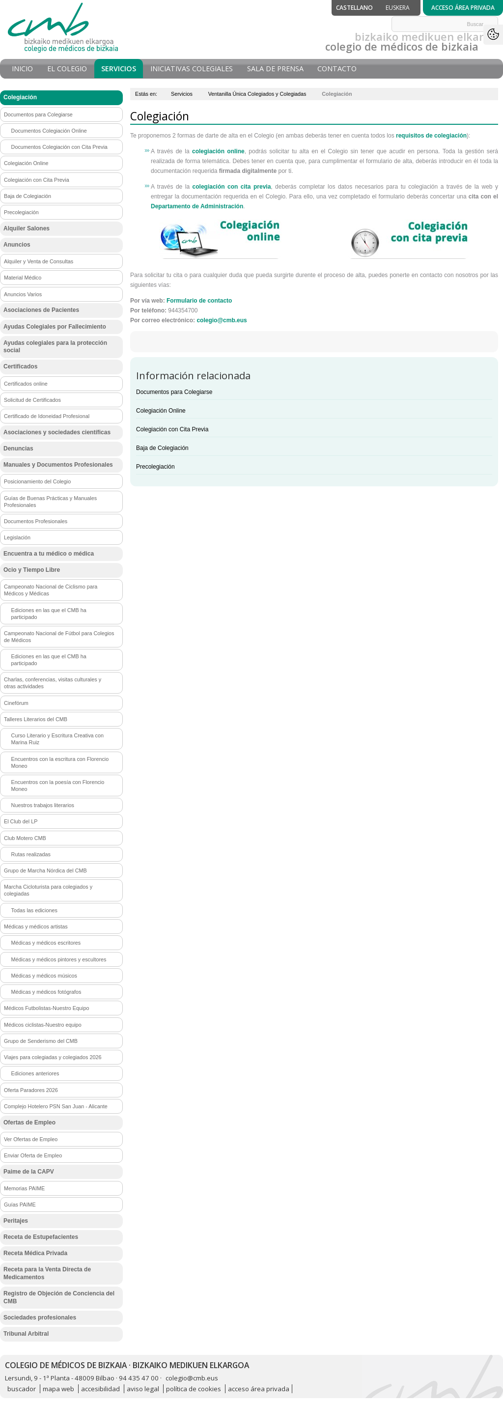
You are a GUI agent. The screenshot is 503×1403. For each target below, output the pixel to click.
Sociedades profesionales (39, 1317)
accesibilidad (100, 1388)
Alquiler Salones (26, 228)
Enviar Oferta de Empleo (33, 1155)
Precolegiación (155, 466)
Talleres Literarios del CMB (35, 719)
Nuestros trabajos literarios (42, 805)
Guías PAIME (20, 1204)
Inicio (22, 68)
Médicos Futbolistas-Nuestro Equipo (46, 1008)
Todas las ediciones (34, 910)
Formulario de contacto (199, 300)
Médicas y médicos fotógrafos (46, 992)
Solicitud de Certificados (32, 400)
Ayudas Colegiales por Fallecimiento (54, 326)
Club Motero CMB (25, 838)
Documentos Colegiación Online (49, 131)
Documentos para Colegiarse (174, 392)
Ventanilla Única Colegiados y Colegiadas (257, 94)
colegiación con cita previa (232, 186)
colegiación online (218, 151)
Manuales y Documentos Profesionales (58, 464)
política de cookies (193, 1388)
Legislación (17, 537)
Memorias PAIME (24, 1188)
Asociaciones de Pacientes (41, 310)
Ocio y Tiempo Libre (31, 569)
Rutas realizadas (31, 854)
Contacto (337, 68)
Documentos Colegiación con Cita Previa (59, 147)
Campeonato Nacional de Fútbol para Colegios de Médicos (59, 636)
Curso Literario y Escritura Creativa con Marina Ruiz (57, 738)
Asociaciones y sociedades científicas (57, 432)
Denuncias (18, 448)
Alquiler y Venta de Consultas (38, 261)
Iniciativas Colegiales (191, 68)
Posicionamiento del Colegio (37, 481)
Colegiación (20, 97)
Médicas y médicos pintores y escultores (59, 959)
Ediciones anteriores (35, 1073)
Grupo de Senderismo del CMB (41, 1041)
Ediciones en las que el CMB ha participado (48, 613)
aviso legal (143, 1388)
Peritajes (15, 1220)
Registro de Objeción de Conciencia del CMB (58, 1297)
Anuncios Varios (23, 294)
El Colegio (67, 68)
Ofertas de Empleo (29, 1122)
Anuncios (16, 244)
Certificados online (26, 384)
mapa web (58, 1388)
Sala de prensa (275, 68)
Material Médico (22, 278)
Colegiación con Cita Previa (172, 429)
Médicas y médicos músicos (44, 976)
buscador (21, 1388)
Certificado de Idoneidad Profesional (46, 416)
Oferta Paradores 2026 (31, 1090)
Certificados (20, 366)
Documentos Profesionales (35, 521)
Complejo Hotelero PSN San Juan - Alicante (56, 1106)
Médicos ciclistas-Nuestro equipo (43, 1025)
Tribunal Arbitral (26, 1333)
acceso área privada (258, 1388)
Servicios (118, 68)
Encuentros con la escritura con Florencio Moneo (60, 762)
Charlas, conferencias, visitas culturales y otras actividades (52, 682)
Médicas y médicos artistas (36, 926)
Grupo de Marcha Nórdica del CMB (45, 870)
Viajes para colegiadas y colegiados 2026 (52, 1057)
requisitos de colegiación (431, 135)
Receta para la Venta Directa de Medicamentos (47, 1273)
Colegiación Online (161, 410)
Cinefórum (16, 703)
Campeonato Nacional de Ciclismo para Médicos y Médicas (50, 590)
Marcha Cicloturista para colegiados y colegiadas (48, 890)
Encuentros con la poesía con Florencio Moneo (58, 785)
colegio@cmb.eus (221, 320)
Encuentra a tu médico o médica (48, 553)
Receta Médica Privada (35, 1253)
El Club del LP (20, 821)
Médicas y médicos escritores (46, 943)
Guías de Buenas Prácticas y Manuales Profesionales (50, 501)
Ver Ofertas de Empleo (30, 1139)
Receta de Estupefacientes (40, 1237)
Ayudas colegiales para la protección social (55, 346)
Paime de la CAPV (28, 1171)
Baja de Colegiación (162, 448)
